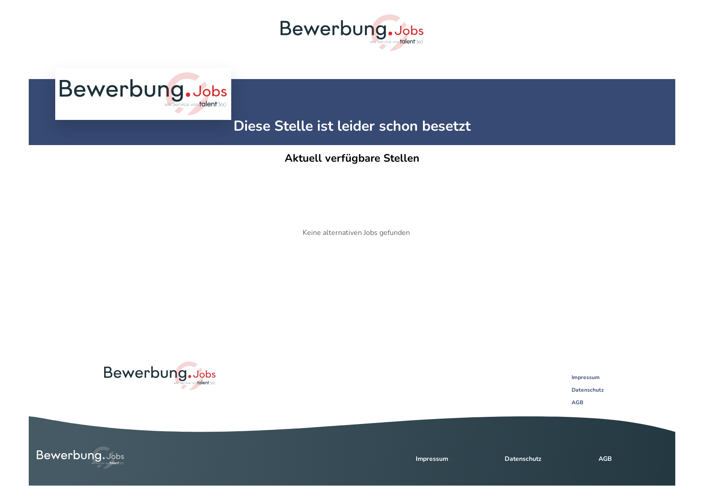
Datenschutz (588, 389)
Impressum (586, 377)
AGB (577, 402)
